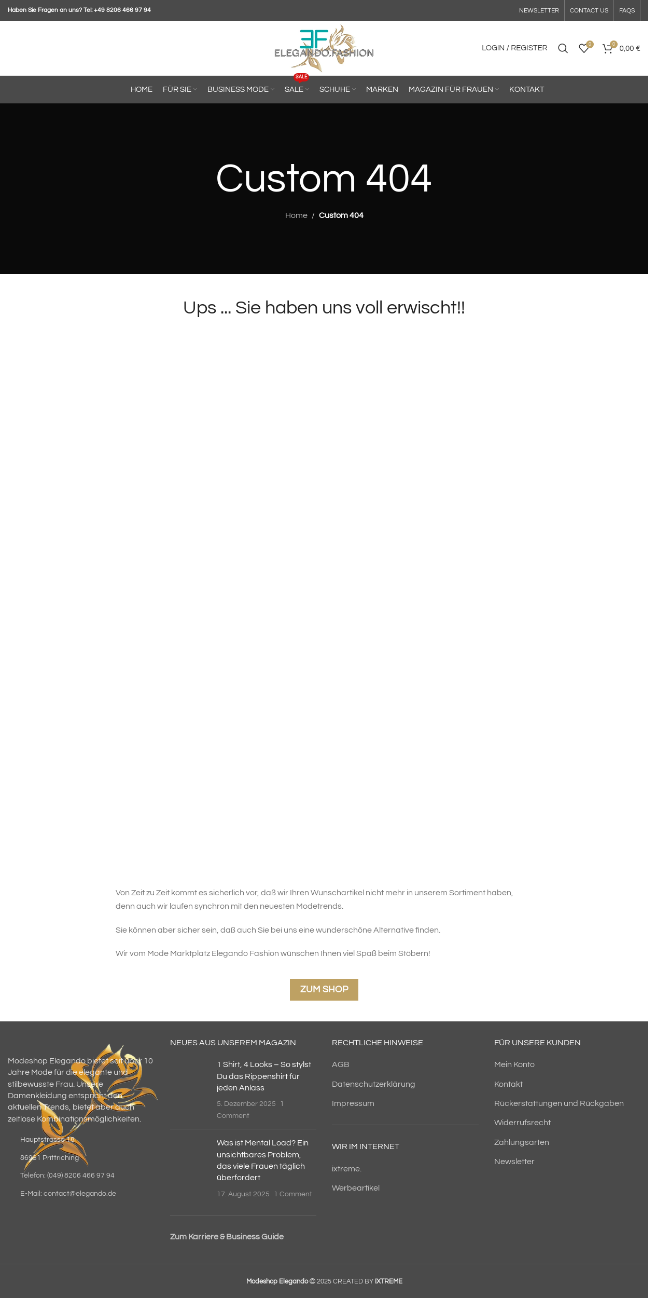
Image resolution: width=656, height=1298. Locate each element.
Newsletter (514, 1161)
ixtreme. (346, 1169)
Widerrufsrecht (522, 1122)
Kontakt (508, 1084)
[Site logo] (324, 48)
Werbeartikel (356, 1188)
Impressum (353, 1103)
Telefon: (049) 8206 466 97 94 (67, 1175)
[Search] (563, 48)
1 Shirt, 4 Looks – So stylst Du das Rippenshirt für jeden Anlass (264, 1076)
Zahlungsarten (521, 1142)
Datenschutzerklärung (373, 1084)
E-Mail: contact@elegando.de (68, 1193)
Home (296, 215)
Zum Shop (324, 989)
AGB (341, 1064)
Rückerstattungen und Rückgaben (559, 1103)
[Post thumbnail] (189, 1090)
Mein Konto (514, 1064)
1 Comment (293, 1194)
